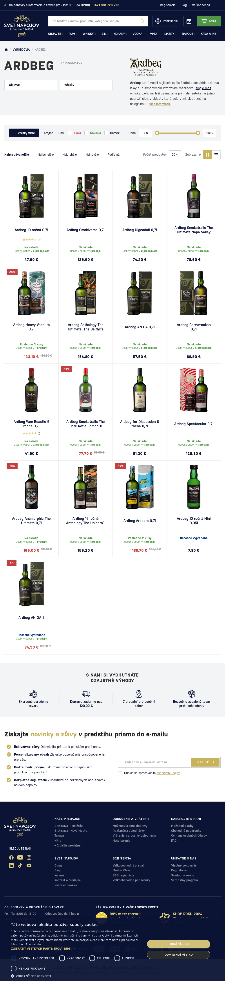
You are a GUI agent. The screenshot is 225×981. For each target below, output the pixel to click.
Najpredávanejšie (16, 154)
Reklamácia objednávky (129, 830)
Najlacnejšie (46, 154)
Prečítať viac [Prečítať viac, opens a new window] (34, 944)
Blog (184, 5)
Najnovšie (92, 154)
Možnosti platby (182, 826)
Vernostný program (184, 880)
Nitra (57, 840)
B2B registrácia (123, 875)
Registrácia (167, 5)
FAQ (173, 840)
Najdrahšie (70, 154)
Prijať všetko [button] (179, 944)
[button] (76, 949)
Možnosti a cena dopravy (130, 826)
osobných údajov (168, 773)
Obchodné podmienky (186, 830)
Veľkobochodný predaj (128, 865)
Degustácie (179, 870)
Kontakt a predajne (67, 880)
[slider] (157, 133)
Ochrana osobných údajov (189, 835)
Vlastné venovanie (184, 865)
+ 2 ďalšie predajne (67, 845)
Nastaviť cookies (65, 885)
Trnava (59, 835)
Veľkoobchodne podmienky (131, 880)
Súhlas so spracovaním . (149, 773)
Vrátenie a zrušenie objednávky (134, 835)
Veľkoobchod (201, 5)
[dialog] (112, 949)
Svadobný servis (182, 875)
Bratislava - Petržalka (68, 826)
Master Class (122, 870)
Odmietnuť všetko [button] (179, 955)
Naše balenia (121, 840)
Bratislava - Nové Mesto (70, 830)
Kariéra (59, 875)
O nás (58, 865)
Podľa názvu (116, 154)
